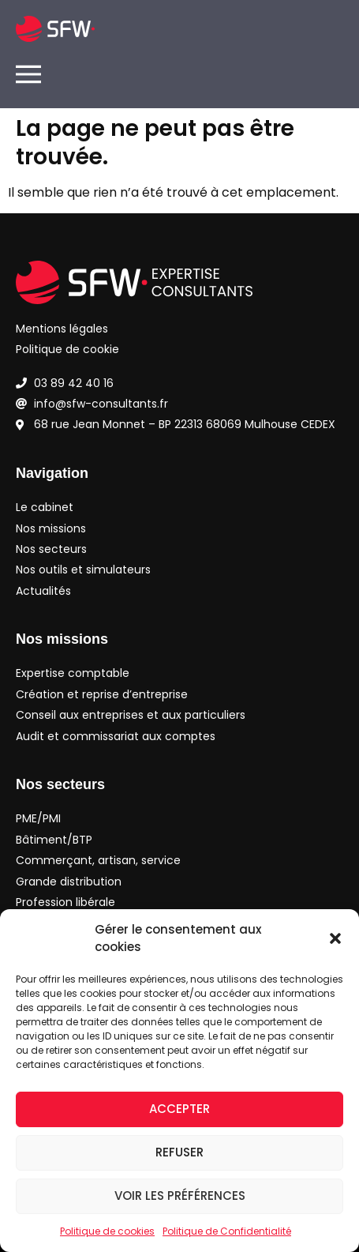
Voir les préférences (179, 1195)
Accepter (179, 1108)
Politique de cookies (107, 1231)
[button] (335, 938)
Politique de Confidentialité (227, 1231)
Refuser (179, 1152)
